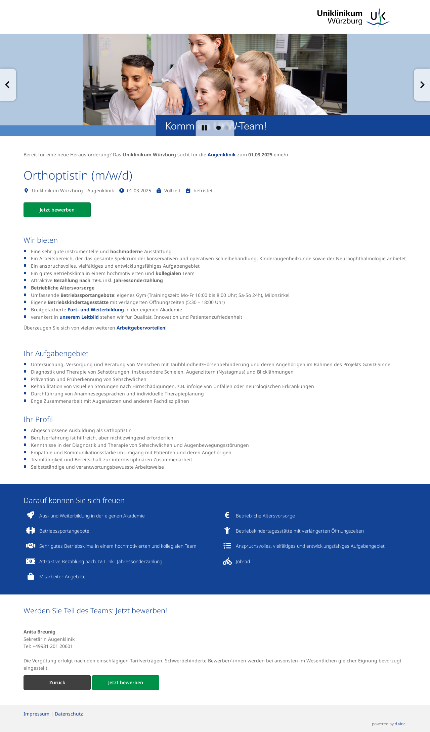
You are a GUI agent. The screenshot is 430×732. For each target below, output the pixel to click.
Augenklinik (222, 154)
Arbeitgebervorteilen (141, 327)
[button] (8, 85)
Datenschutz (69, 713)
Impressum (36, 713)
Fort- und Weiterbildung (96, 309)
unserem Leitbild (79, 317)
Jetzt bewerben (57, 209)
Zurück (57, 682)
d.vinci (400, 724)
